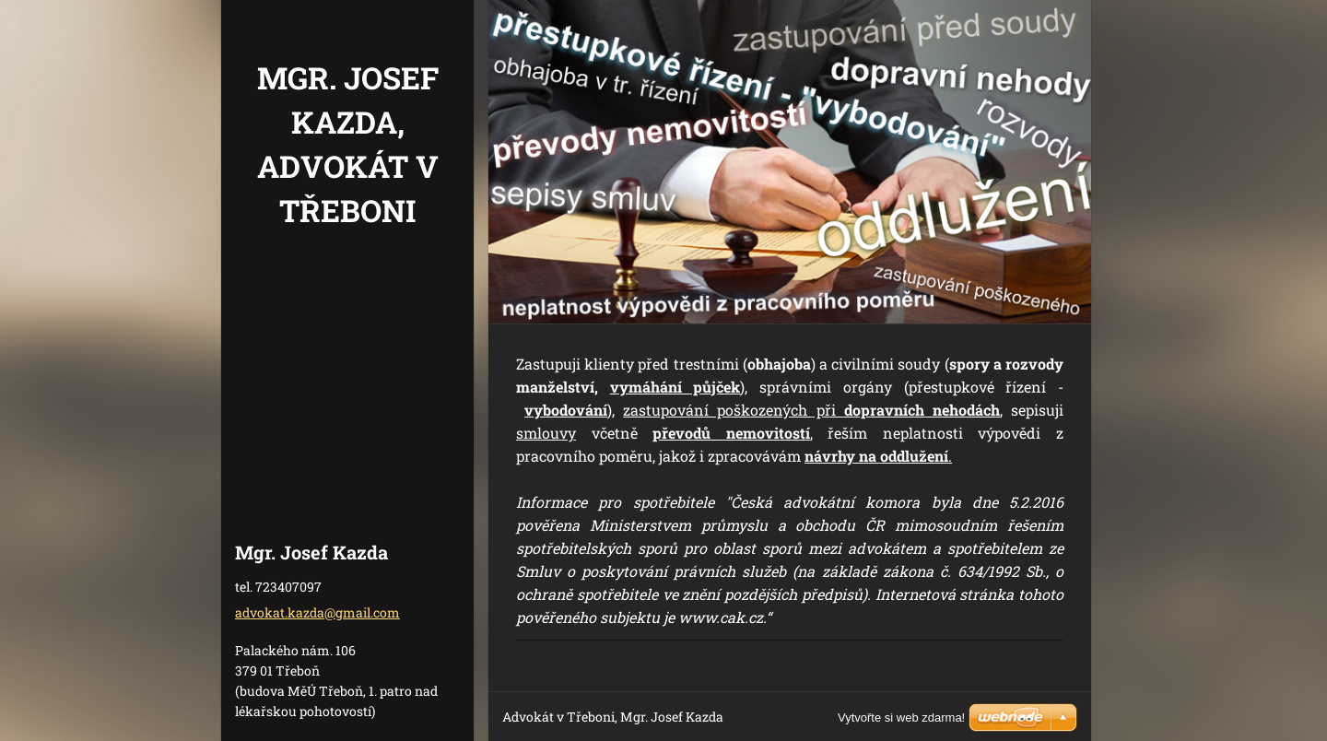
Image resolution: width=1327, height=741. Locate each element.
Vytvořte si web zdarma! (901, 717)
